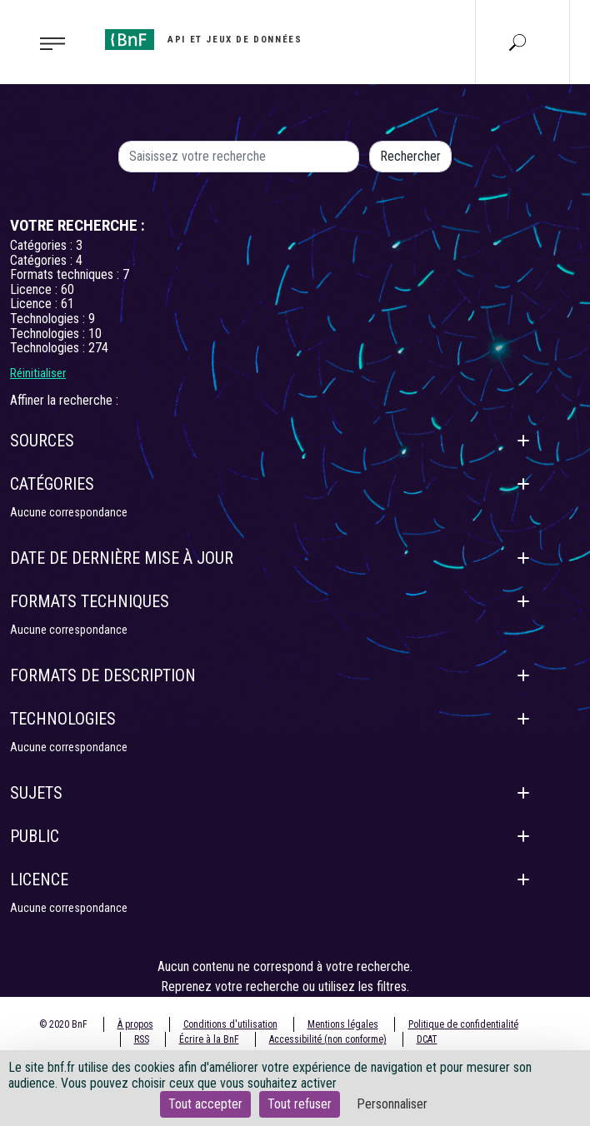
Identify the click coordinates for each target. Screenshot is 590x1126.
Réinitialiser (38, 373)
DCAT (427, 1039)
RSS (141, 1039)
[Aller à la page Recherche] (517, 41)
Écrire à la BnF (209, 1039)
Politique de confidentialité (463, 1024)
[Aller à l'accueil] (203, 39)
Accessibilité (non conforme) (328, 1039)
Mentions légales (343, 1024)
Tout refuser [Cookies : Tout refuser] (300, 1104)
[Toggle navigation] (47, 42)
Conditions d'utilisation (230, 1024)
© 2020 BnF (63, 1024)
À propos (135, 1024)
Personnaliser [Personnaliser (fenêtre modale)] (392, 1104)
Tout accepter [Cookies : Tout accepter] (205, 1104)
